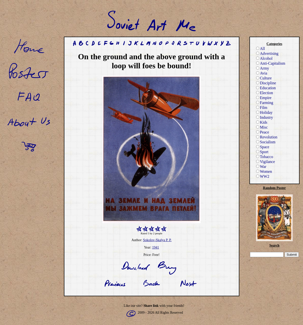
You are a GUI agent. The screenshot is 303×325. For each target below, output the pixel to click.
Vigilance (265, 162)
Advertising (267, 53)
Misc (262, 127)
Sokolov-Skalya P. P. (157, 240)
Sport (262, 152)
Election (264, 93)
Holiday (264, 112)
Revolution (266, 137)
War (261, 166)
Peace (262, 132)
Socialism (265, 142)
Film (261, 107)
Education (266, 88)
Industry (264, 117)
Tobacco (264, 157)
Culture (264, 78)
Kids (261, 122)
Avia (261, 73)
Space (262, 147)
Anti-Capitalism (270, 63)
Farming (264, 103)
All (260, 48)
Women (264, 171)
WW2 (262, 176)
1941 (155, 247)
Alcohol (264, 58)
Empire (264, 98)
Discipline (266, 83)
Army (262, 68)
